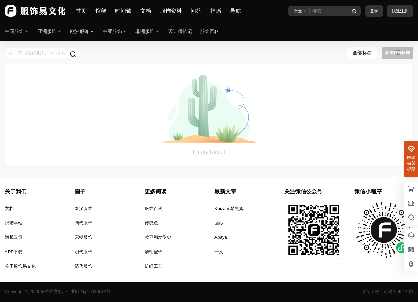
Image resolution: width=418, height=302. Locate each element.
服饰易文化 (51, 291)
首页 (81, 11)
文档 (145, 11)
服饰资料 (171, 11)
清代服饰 (83, 266)
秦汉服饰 (83, 208)
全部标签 (362, 52)
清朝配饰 (153, 251)
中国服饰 (17, 31)
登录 (374, 11)
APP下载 (13, 251)
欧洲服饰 (82, 31)
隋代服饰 (83, 222)
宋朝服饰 (83, 237)
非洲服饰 (147, 31)
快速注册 (400, 11)
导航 (235, 11)
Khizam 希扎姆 (229, 208)
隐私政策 (13, 237)
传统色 (151, 222)
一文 (218, 251)
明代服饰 (83, 251)
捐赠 (215, 11)
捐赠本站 (13, 222)
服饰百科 (153, 208)
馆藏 (100, 11)
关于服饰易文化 (20, 266)
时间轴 (123, 11)
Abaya (220, 237)
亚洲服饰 (49, 31)
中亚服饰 (115, 31)
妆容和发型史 (158, 237)
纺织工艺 (153, 266)
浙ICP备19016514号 (90, 291)
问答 (196, 11)
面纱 (218, 222)
